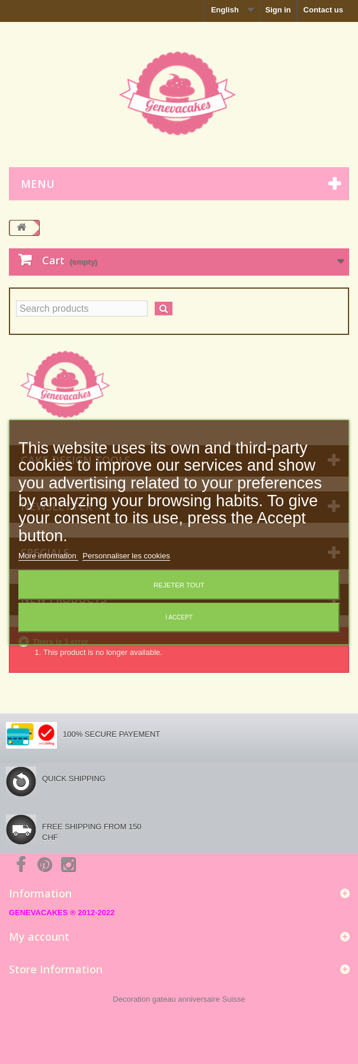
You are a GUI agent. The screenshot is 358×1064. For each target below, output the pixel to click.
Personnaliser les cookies (126, 555)
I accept (179, 617)
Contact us (323, 9)
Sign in (277, 9)
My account (39, 936)
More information (48, 555)
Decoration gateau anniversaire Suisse (179, 999)
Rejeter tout (179, 585)
